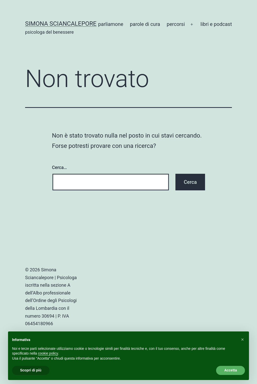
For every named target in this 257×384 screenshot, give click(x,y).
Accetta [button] (230, 370)
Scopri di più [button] (30, 370)
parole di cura (145, 24)
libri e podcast (216, 24)
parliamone (110, 24)
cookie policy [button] (48, 353)
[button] (242, 339)
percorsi (176, 24)
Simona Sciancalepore (61, 23)
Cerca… (59, 167)
